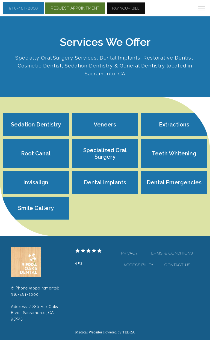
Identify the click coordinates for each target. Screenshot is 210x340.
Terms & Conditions (171, 253)
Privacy (129, 253)
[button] (201, 8)
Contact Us (177, 264)
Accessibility (138, 264)
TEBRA (128, 332)
